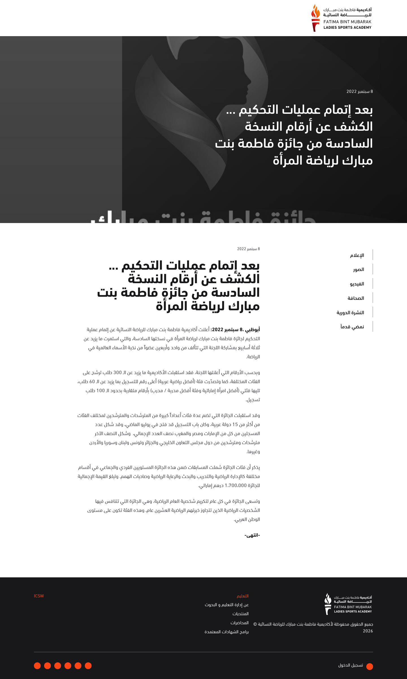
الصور (358, 269)
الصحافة (356, 297)
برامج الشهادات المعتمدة (227, 631)
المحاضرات (240, 622)
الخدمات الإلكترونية (56, 25)
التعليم (114, 25)
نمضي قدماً (352, 326)
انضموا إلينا (107, 9)
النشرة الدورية (350, 312)
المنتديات (241, 613)
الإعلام (166, 25)
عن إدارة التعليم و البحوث (227, 604)
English (57, 9)
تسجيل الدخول (355, 665)
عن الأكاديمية (196, 25)
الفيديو (357, 283)
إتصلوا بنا (80, 9)
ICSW (91, 25)
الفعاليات (140, 25)
